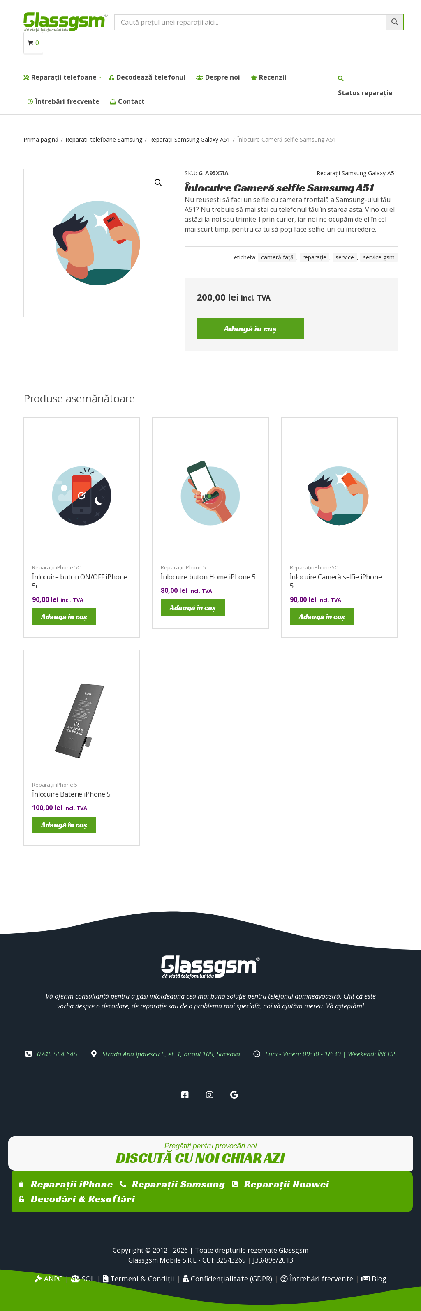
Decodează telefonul (150, 77)
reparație (314, 257)
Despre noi (222, 77)
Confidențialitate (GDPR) (227, 1278)
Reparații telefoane (64, 77)
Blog (373, 1278)
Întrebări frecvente (67, 101)
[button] (158, 182)
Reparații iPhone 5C (56, 567)
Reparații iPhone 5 (183, 567)
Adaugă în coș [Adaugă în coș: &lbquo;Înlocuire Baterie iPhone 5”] (64, 824)
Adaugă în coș (250, 328)
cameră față (277, 257)
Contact (131, 101)
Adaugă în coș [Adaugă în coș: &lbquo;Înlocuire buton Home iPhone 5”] (193, 607)
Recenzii (273, 77)
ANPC (48, 1278)
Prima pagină (40, 139)
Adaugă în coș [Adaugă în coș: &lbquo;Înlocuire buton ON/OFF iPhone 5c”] (64, 616)
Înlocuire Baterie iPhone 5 (71, 794)
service (344, 257)
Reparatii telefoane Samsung (103, 139)
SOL (83, 1278)
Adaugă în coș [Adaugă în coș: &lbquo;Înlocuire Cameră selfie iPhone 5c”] (322, 616)
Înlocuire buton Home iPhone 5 (208, 576)
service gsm (379, 257)
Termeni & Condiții (138, 1278)
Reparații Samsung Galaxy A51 (189, 139)
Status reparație (365, 92)
